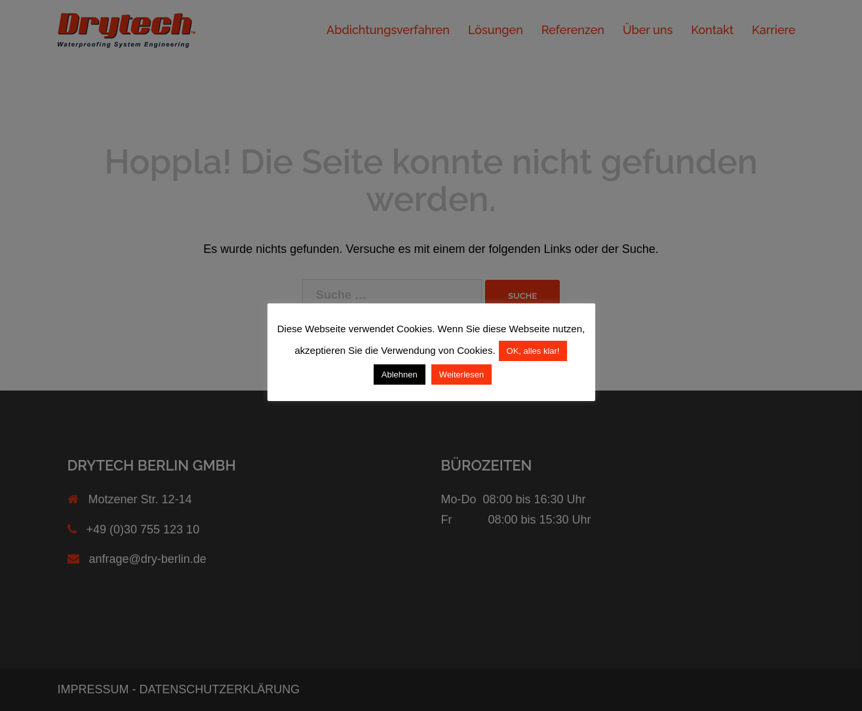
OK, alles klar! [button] (533, 351)
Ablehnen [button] (400, 374)
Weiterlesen (461, 374)
